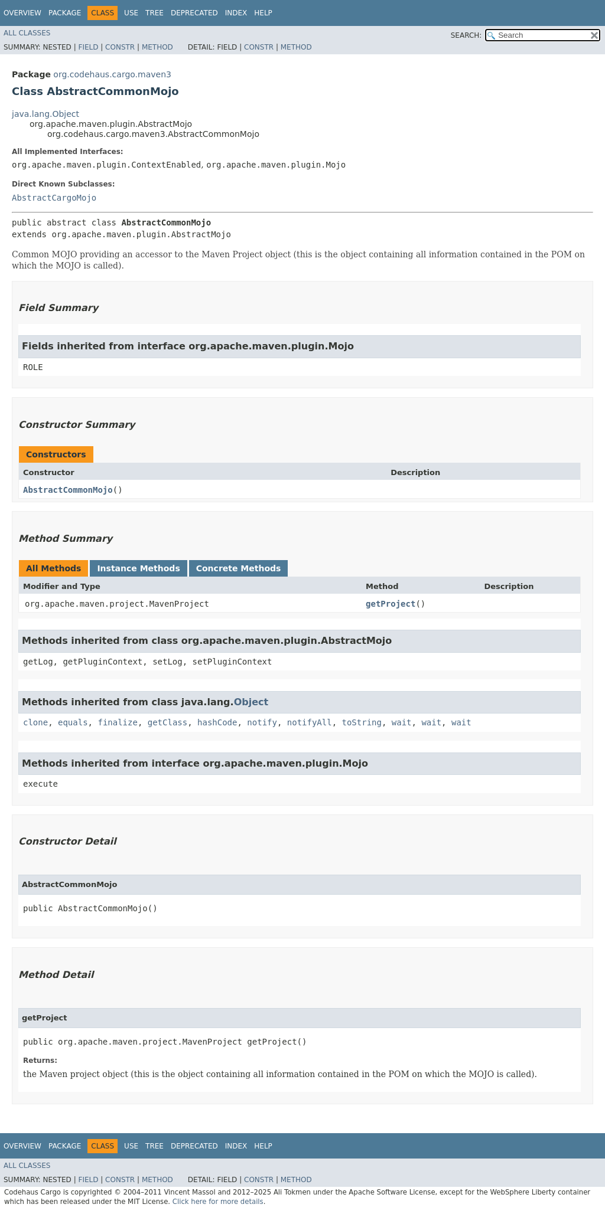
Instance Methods (138, 568)
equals (73, 722)
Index (236, 13)
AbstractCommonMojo (68, 490)
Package (64, 13)
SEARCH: (466, 35)
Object (251, 702)
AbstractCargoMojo (54, 197)
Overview (22, 13)
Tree (154, 13)
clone (35, 722)
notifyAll (309, 722)
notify (262, 722)
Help (263, 13)
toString (362, 722)
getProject (390, 603)
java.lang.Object (45, 114)
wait (402, 722)
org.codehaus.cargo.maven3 (112, 74)
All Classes (27, 33)
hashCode (217, 722)
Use (131, 13)
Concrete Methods (238, 568)
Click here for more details (218, 1201)
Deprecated (194, 13)
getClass (167, 722)
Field (88, 47)
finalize (117, 722)
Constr (120, 47)
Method (157, 47)
